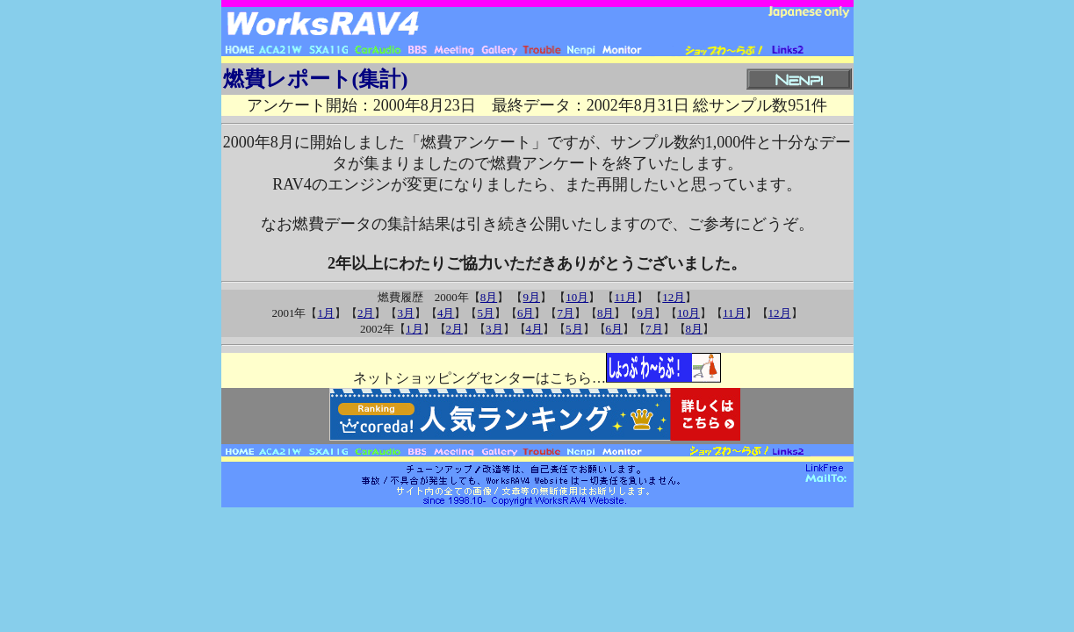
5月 (485, 313)
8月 (489, 297)
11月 (625, 297)
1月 (326, 313)
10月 (577, 297)
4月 (446, 313)
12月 (673, 297)
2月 (366, 313)
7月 (565, 313)
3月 (405, 313)
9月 (531, 297)
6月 (526, 313)
